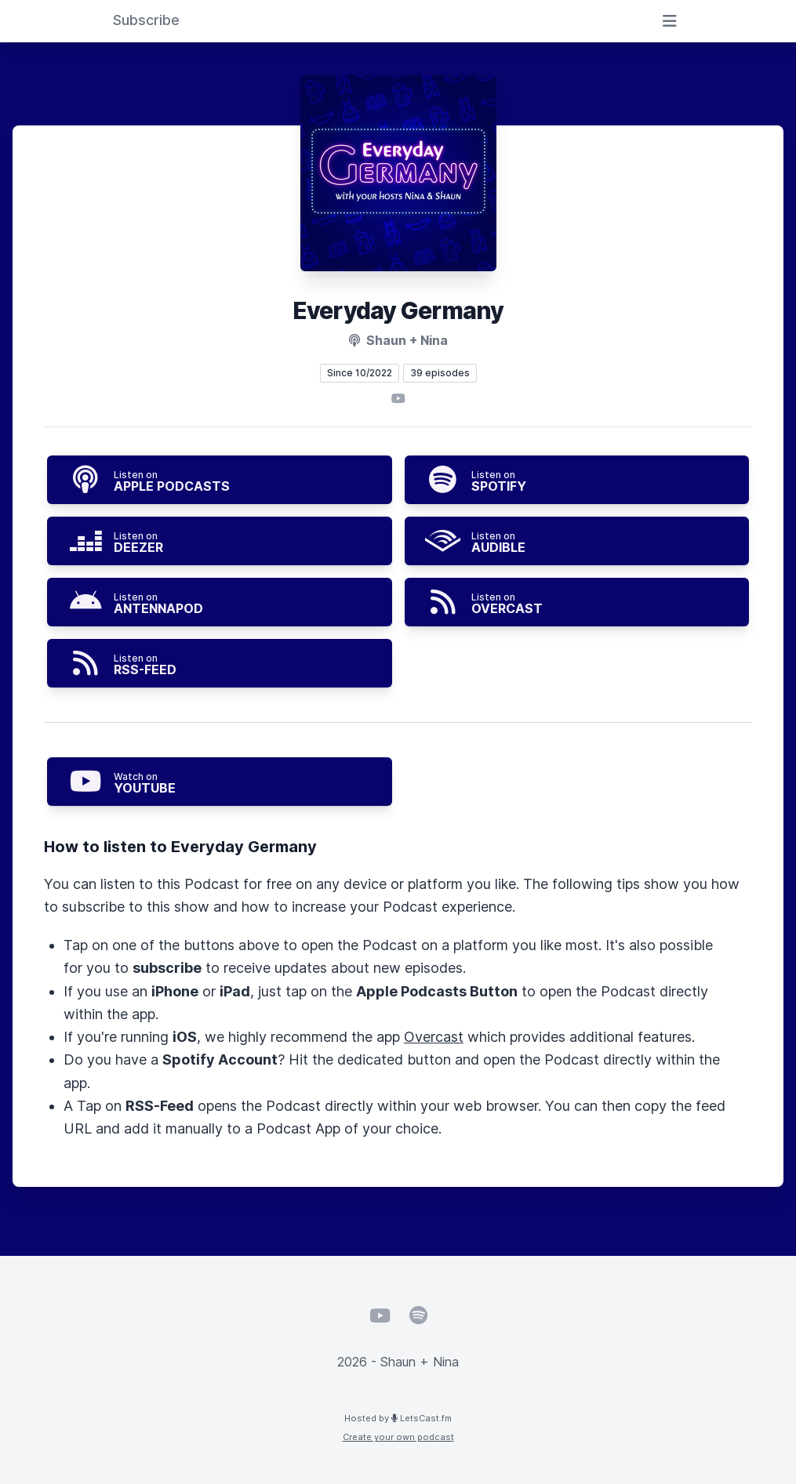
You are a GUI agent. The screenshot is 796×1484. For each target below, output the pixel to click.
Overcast (433, 1037)
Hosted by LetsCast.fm (398, 1418)
